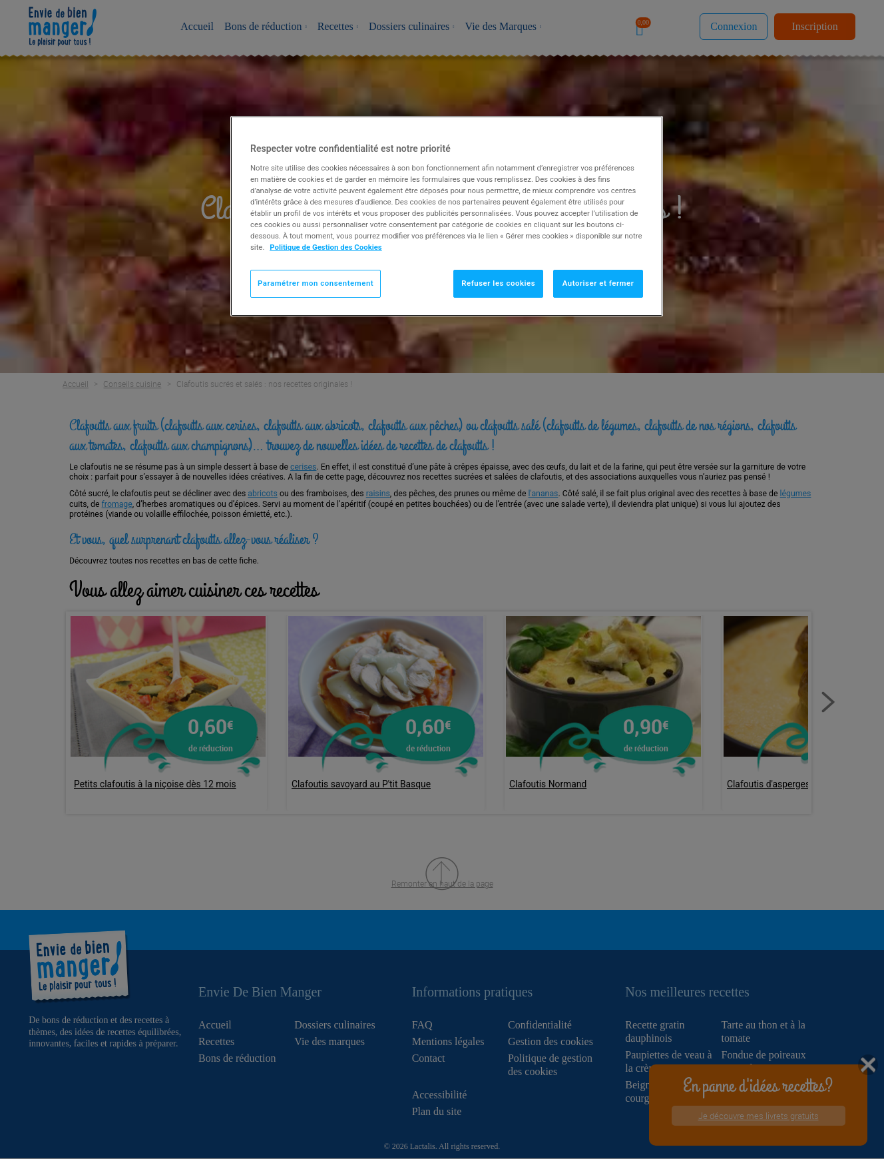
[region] (446, 216)
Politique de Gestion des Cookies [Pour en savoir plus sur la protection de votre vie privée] (326, 247)
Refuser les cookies (498, 283)
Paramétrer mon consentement (315, 283)
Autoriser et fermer (598, 283)
